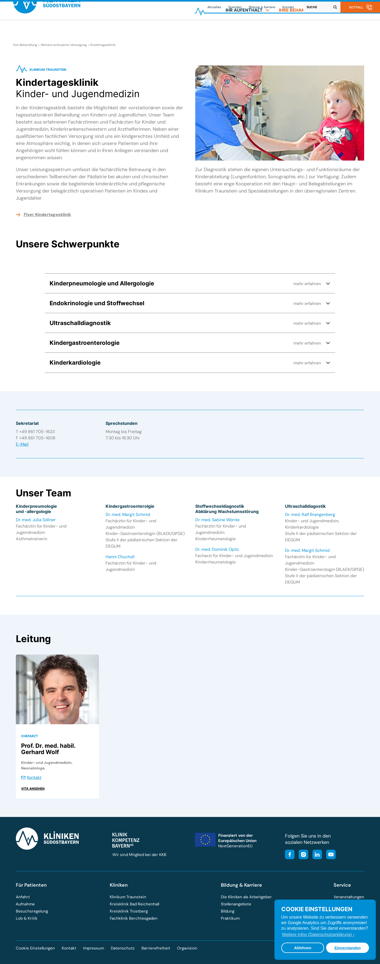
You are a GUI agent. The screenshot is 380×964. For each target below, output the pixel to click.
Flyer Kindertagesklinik (47, 214)
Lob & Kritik (26, 918)
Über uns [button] (350, 28)
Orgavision (187, 948)
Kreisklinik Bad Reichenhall (134, 904)
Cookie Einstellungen (35, 948)
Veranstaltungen (349, 897)
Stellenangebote (236, 904)
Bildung (227, 911)
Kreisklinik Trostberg (129, 911)
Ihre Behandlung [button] (303, 28)
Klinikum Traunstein (128, 897)
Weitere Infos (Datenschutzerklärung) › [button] (318, 934)
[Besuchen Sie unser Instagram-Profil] (302, 855)
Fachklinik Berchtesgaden (134, 918)
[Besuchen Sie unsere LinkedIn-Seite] (315, 855)
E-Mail (22, 444)
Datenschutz (123, 948)
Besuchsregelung (32, 911)
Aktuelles (214, 7)
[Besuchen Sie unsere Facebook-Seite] (289, 855)
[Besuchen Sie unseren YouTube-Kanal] (329, 855)
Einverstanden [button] (347, 948)
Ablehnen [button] (302, 948)
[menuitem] (247, 27)
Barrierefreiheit (155, 948)
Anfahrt (23, 897)
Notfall (356, 7)
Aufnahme (25, 904)
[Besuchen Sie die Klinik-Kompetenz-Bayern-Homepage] (125, 846)
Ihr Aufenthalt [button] (247, 28)
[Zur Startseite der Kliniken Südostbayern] (46, 30)
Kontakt (288, 7)
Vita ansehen (33, 789)
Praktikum (230, 918)
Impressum (93, 948)
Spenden (235, 7)
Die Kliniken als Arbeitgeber (246, 897)
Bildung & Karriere (262, 7)
